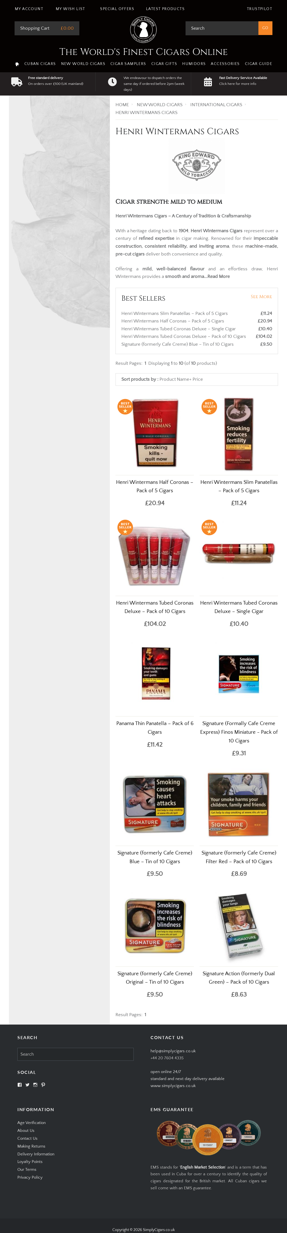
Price (198, 379)
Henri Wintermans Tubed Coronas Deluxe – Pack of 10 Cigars (184, 336)
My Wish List (70, 9)
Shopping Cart (34, 28)
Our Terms (26, 1169)
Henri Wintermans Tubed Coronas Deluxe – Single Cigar (179, 328)
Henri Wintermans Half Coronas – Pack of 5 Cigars (173, 321)
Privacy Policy (30, 1177)
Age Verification (31, 1122)
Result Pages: (128, 1014)
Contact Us (27, 1138)
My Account (29, 9)
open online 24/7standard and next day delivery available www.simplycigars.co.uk (187, 1078)
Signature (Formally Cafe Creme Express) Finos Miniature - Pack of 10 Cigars (239, 732)
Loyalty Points (30, 1161)
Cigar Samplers (128, 64)
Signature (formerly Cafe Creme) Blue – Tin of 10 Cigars (178, 344)
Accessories (225, 64)
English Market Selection (202, 1167)
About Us (25, 1130)
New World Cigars (83, 64)
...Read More (217, 276)
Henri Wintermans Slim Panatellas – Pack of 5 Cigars (175, 313)
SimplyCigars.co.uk (159, 1230)
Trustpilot (259, 9)
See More (261, 297)
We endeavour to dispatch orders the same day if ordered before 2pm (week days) (154, 84)
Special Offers (117, 9)
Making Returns (31, 1146)
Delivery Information (35, 1154)
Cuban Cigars (40, 64)
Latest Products (165, 9)
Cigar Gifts (164, 64)
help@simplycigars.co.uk (173, 1051)
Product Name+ (175, 379)
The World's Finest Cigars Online (143, 52)
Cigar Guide (258, 64)
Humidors (194, 64)
